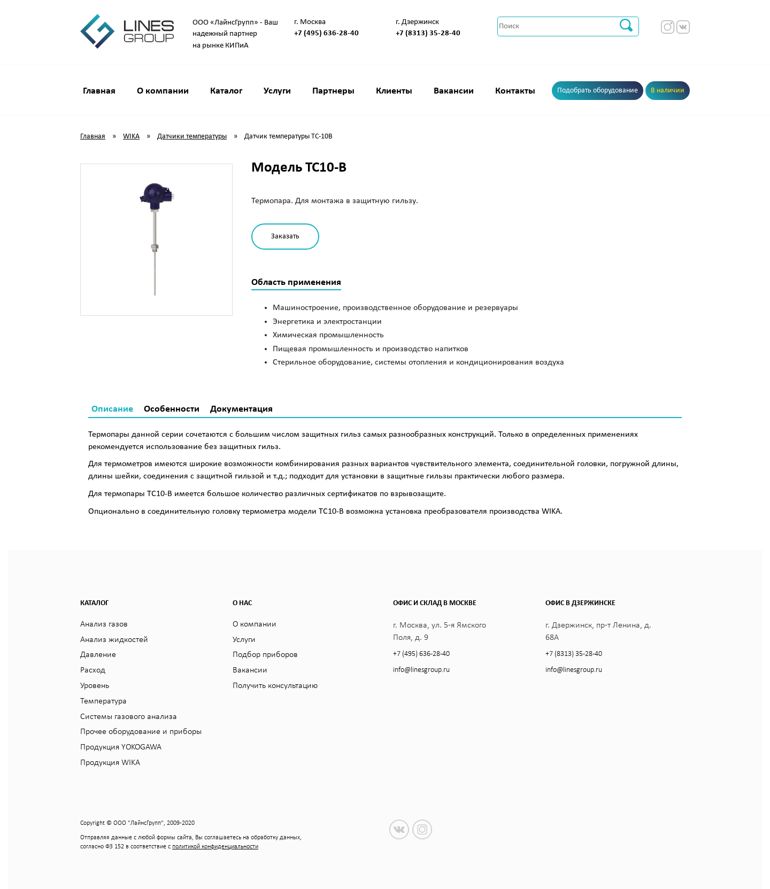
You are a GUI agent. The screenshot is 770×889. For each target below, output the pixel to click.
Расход (92, 670)
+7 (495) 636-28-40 (326, 33)
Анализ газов (104, 624)
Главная (99, 91)
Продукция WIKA (110, 763)
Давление (98, 655)
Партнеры (333, 91)
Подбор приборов (265, 655)
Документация (241, 409)
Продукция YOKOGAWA (120, 747)
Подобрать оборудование (597, 91)
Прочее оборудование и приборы (141, 732)
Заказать (285, 237)
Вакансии (454, 91)
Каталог (226, 91)
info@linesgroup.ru (421, 670)
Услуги (277, 91)
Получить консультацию (275, 686)
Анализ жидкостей (114, 640)
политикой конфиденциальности (215, 847)
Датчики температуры (192, 137)
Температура (103, 701)
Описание (112, 409)
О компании (163, 91)
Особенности (171, 409)
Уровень (94, 686)
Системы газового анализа (128, 717)
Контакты (515, 91)
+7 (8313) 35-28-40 (428, 33)
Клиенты (394, 91)
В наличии (667, 91)
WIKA (131, 137)
